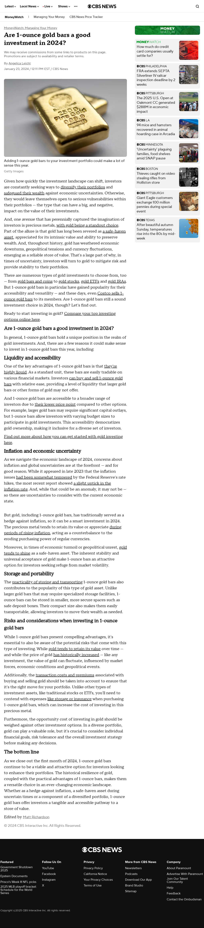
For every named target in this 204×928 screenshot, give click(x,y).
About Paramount (179, 868)
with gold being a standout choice (87, 225)
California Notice (95, 874)
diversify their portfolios (83, 187)
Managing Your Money (49, 17)
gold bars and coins (35, 281)
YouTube (48, 868)
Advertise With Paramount (185, 874)
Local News (29, 6)
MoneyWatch (14, 17)
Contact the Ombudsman (184, 899)
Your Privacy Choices (98, 879)
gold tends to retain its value (75, 649)
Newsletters (133, 868)
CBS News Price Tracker (86, 17)
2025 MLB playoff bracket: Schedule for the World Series (18, 890)
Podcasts (131, 874)
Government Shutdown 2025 (16, 869)
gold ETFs (90, 281)
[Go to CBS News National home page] (102, 6)
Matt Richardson (36, 817)
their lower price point (55, 404)
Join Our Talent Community (177, 880)
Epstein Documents (13, 876)
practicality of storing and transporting (47, 582)
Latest (10, 6)
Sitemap (130, 891)
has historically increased (76, 654)
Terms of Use (93, 885)
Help (170, 887)
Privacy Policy (93, 868)
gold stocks (69, 281)
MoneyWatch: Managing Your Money (30, 28)
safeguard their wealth (24, 193)
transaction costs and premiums (65, 675)
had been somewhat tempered (44, 477)
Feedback (173, 893)
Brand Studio (134, 885)
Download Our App (138, 879)
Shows (64, 6)
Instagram (49, 879)
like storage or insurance (69, 699)
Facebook (49, 874)
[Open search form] (197, 6)
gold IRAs (117, 281)
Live (48, 6)
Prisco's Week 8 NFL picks (18, 881)
